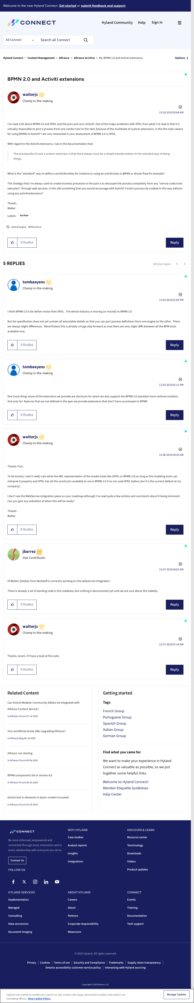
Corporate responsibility (83, 924)
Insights (73, 853)
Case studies (75, 837)
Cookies (45, 963)
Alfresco (64, 58)
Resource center (137, 837)
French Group (113, 711)
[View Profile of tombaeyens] (34, 282)
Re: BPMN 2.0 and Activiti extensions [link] (121, 58)
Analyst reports (77, 845)
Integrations (75, 861)
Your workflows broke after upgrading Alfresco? (36, 731)
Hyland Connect (13, 58)
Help (141, 22)
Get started (67, 6)
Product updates (137, 870)
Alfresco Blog (17, 738)
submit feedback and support (103, 6)
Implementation (18, 900)
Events (131, 900)
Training (132, 908)
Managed (13, 908)
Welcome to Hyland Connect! (125, 782)
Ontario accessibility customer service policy (73, 968)
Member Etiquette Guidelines (125, 788)
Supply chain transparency (144, 963)
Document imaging (20, 932)
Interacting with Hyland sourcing (125, 968)
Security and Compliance (89, 963)
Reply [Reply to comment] (174, 345)
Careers (72, 900)
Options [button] (180, 58)
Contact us (17, 860)
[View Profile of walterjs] (30, 94)
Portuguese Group (117, 717)
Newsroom (74, 932)
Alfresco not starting (19, 753)
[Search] (65, 40)
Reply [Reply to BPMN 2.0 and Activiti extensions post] (174, 242)
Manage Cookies (176, 995)
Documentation (137, 916)
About (71, 908)
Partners (73, 916)
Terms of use (62, 963)
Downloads (134, 853)
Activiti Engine (18, 227)
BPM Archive (34, 227)
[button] (12, 242)
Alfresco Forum (18, 716)
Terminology (135, 845)
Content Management (41, 58)
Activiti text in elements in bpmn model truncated (38, 797)
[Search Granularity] (19, 40)
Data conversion (18, 924)
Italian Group (113, 729)
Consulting (15, 916)
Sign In (157, 22)
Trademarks (116, 963)
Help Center (112, 794)
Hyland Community (117, 22)
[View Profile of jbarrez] (29, 551)
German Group (114, 735)
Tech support (135, 924)
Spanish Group (114, 723)
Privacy (31, 963)
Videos (131, 861)
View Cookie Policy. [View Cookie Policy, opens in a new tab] (39, 1000)
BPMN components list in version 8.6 (29, 775)
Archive (24, 215)
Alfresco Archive (84, 58)
